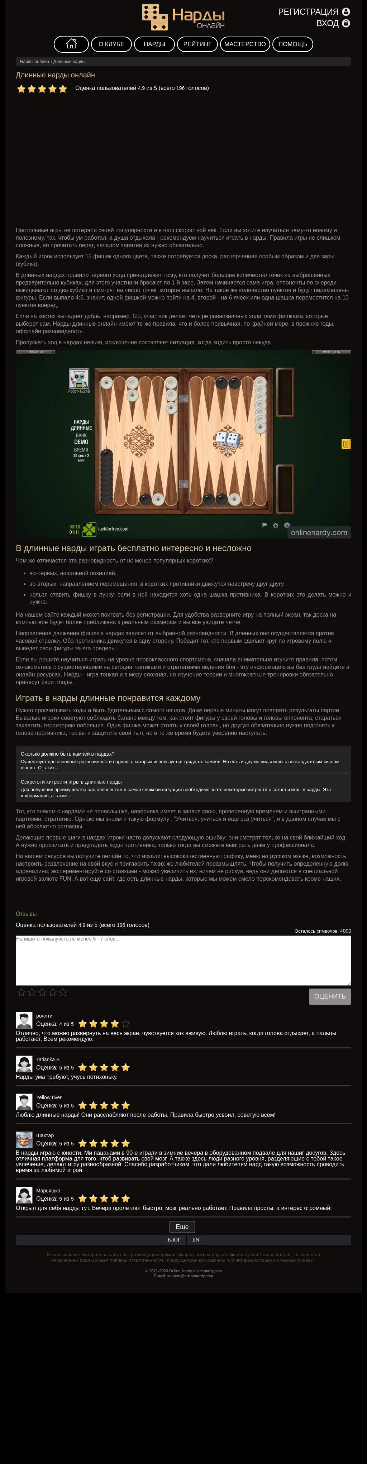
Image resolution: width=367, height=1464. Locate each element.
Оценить (330, 996)
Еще (182, 1226)
